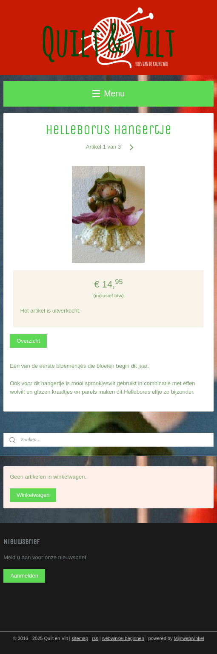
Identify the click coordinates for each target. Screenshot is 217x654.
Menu (108, 93)
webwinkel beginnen (123, 638)
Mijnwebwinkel (189, 638)
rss (95, 638)
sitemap (80, 638)
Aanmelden (24, 575)
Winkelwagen (33, 495)
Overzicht (28, 341)
